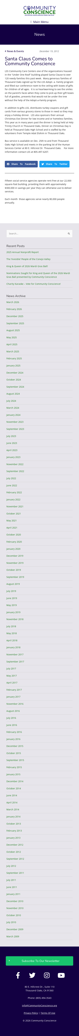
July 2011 (11, 880)
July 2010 (11, 922)
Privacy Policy (31, 1012)
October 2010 (13, 915)
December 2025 (14, 316)
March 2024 (12, 407)
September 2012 (15, 858)
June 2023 (11, 443)
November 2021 (14, 506)
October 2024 (13, 379)
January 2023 (13, 457)
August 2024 (13, 393)
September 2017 (15, 661)
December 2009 (14, 929)
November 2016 (14, 703)
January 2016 (13, 739)
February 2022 (14, 492)
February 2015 (14, 767)
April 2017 (11, 682)
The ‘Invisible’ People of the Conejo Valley (28, 259)
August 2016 (13, 710)
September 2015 (15, 760)
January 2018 (13, 647)
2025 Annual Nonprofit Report (22, 252)
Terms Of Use (48, 1012)
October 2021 (13, 513)
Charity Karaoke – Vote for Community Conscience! (33, 283)
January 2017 (13, 696)
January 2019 (13, 612)
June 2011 (11, 887)
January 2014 (13, 816)
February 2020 (14, 541)
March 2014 (12, 809)
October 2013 (13, 823)
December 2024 (14, 372)
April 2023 (11, 450)
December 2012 (14, 844)
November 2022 (14, 464)
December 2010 (14, 901)
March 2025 (12, 351)
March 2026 (12, 302)
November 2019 (14, 562)
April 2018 (11, 640)
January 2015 (13, 774)
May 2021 (11, 520)
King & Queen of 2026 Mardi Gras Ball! (27, 266)
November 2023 (14, 421)
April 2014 (11, 802)
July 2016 (11, 717)
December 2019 (14, 555)
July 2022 (11, 478)
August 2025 (13, 330)
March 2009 (12, 936)
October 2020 (13, 534)
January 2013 (13, 837)
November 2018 (14, 619)
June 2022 (11, 485)
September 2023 (15, 428)
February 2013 (14, 830)
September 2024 (15, 386)
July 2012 (11, 865)
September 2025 (15, 323)
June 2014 (11, 795)
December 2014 (14, 781)
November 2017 (14, 654)
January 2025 (13, 365)
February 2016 (14, 731)
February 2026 (14, 309)
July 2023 (11, 436)
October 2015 (13, 753)
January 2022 (13, 499)
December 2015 (14, 746)
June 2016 (11, 725)
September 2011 (15, 872)
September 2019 (15, 577)
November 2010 (14, 908)
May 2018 (11, 633)
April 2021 (11, 527)
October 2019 (13, 569)
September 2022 (15, 471)
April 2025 (11, 344)
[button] (39, 21)
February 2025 (14, 358)
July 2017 (11, 668)
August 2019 (13, 583)
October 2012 (13, 851)
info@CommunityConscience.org (39, 1005)
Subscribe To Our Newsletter (40, 961)
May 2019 (11, 605)
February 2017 (14, 689)
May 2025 (11, 337)
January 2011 (13, 894)
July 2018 (11, 626)
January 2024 (13, 414)
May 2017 (11, 675)
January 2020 (13, 548)
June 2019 (11, 598)
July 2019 (11, 591)
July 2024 (11, 400)
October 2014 (13, 788)
